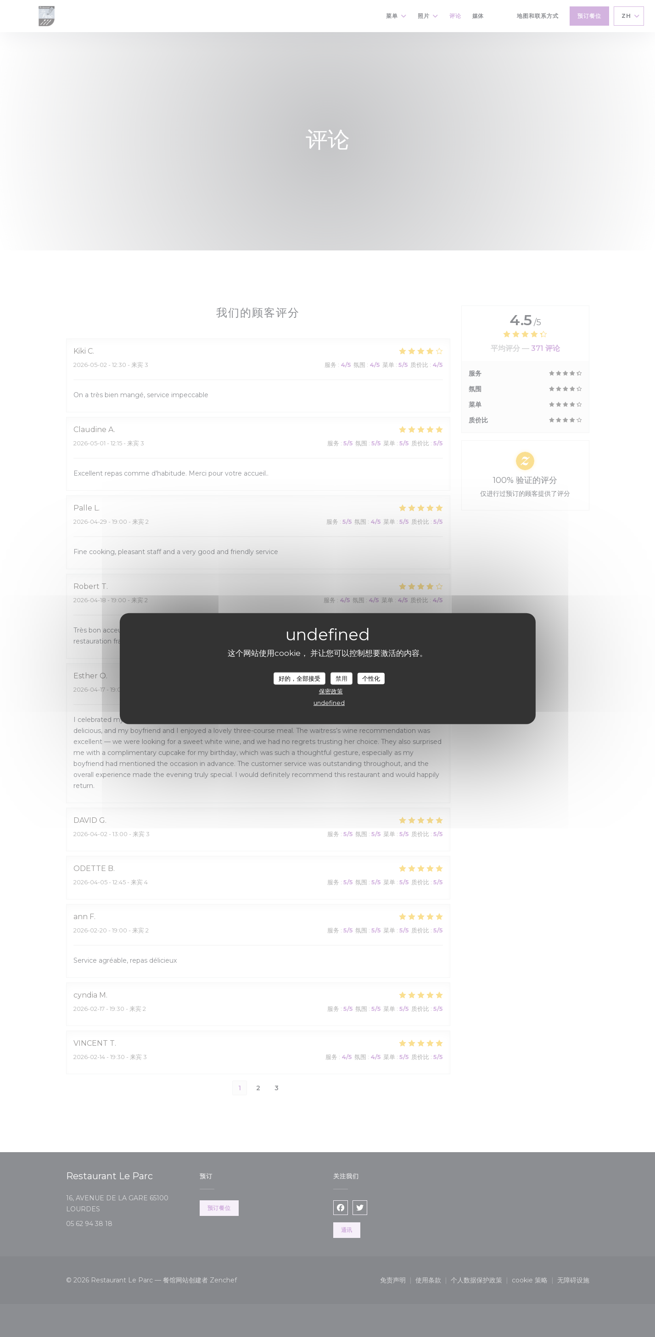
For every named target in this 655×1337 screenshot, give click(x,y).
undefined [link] (329, 702)
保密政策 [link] (331, 691)
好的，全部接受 (299, 678)
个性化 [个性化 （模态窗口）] (371, 678)
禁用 (341, 678)
